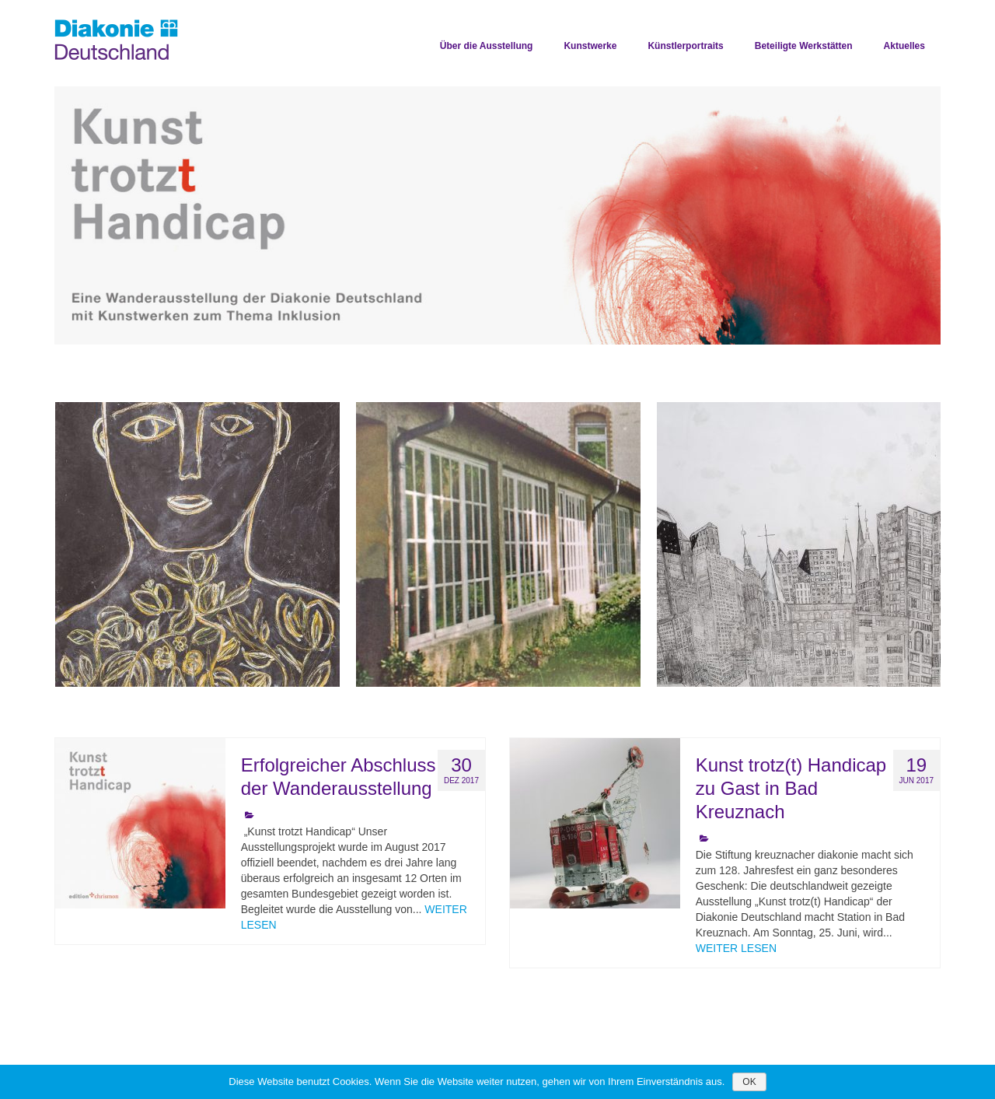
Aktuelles (904, 45)
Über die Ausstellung (486, 45)
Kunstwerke (590, 45)
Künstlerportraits (685, 45)
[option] (497, 215)
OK (749, 1081)
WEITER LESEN (736, 948)
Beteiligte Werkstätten (804, 45)
